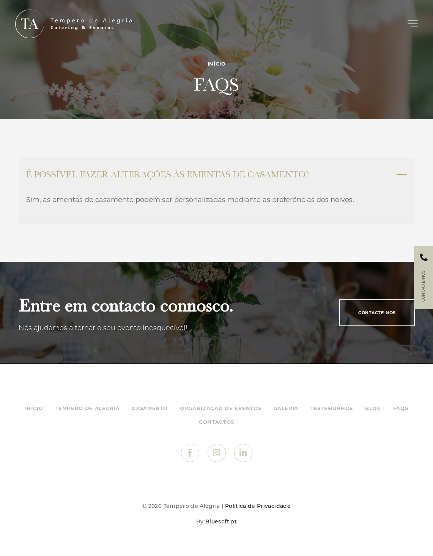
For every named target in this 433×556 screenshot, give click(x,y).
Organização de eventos (220, 408)
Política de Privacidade (258, 506)
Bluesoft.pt (221, 521)
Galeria (285, 408)
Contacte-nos (377, 312)
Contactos (216, 422)
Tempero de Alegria (87, 408)
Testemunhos (331, 408)
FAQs (400, 408)
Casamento (150, 408)
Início (217, 64)
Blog (373, 408)
